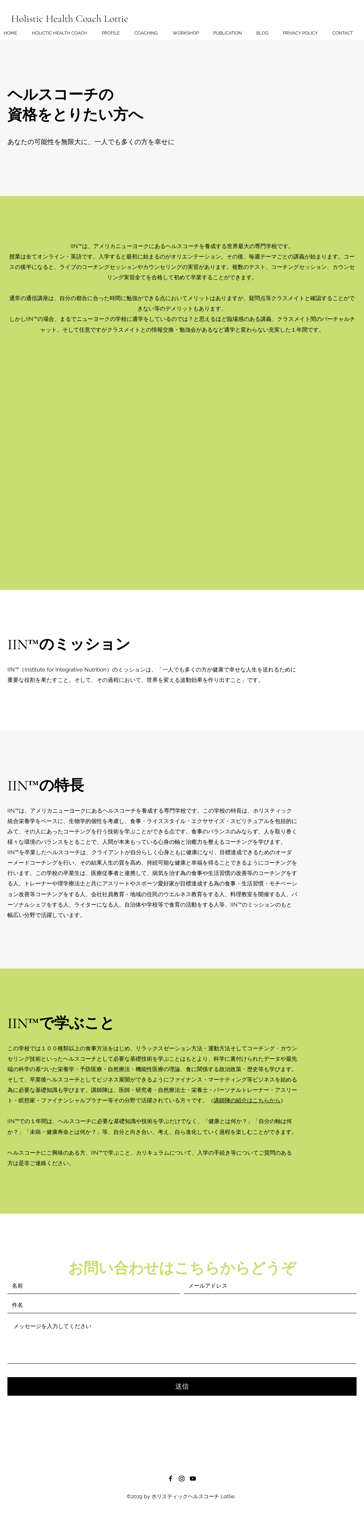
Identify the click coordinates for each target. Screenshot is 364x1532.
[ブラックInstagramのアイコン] (181, 1478)
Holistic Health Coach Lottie (69, 18)
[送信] (182, 1386)
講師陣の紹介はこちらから (247, 1100)
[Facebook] (170, 1478)
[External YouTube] (182, 463)
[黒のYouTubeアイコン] (192, 1478)
